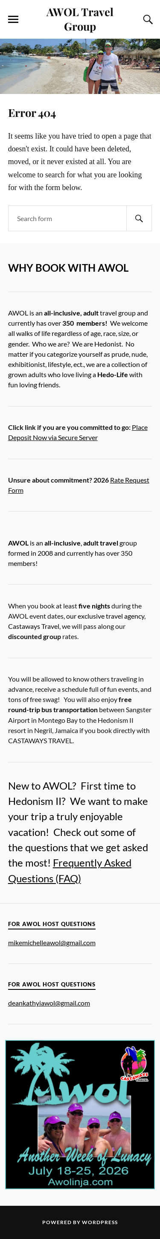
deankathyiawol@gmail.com (49, 1003)
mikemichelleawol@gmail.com (52, 942)
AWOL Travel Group (80, 18)
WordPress (100, 1222)
